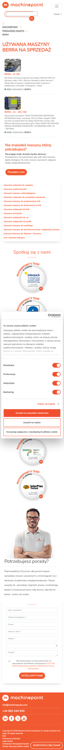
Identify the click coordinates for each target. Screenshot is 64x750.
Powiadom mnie (16, 172)
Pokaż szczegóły (46, 404)
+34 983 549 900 (13, 711)
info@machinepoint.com (14, 705)
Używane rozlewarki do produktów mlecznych (24, 197)
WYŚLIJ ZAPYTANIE (32, 675)
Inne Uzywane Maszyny (14, 237)
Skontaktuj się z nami (46, 745)
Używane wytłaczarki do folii (16, 209)
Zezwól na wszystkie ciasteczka (32, 413)
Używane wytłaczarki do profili (17, 221)
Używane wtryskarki (12, 213)
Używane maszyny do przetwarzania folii (21, 201)
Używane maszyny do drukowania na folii (22, 205)
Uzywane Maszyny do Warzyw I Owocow (22, 233)
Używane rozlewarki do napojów (18, 185)
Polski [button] (57, 14)
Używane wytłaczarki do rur (16, 217)
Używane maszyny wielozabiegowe (19, 193)
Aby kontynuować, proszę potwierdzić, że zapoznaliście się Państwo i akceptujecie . (33, 665)
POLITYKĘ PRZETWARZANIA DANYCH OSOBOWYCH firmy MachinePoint (33, 666)
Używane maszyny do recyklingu (18, 225)
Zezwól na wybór (32, 422)
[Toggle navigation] (57, 6)
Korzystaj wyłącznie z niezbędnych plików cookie (32, 432)
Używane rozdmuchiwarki (15, 189)
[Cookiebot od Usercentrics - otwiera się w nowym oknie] (48, 316)
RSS (4, 736)
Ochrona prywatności (11, 738)
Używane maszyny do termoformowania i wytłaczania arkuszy (31, 229)
